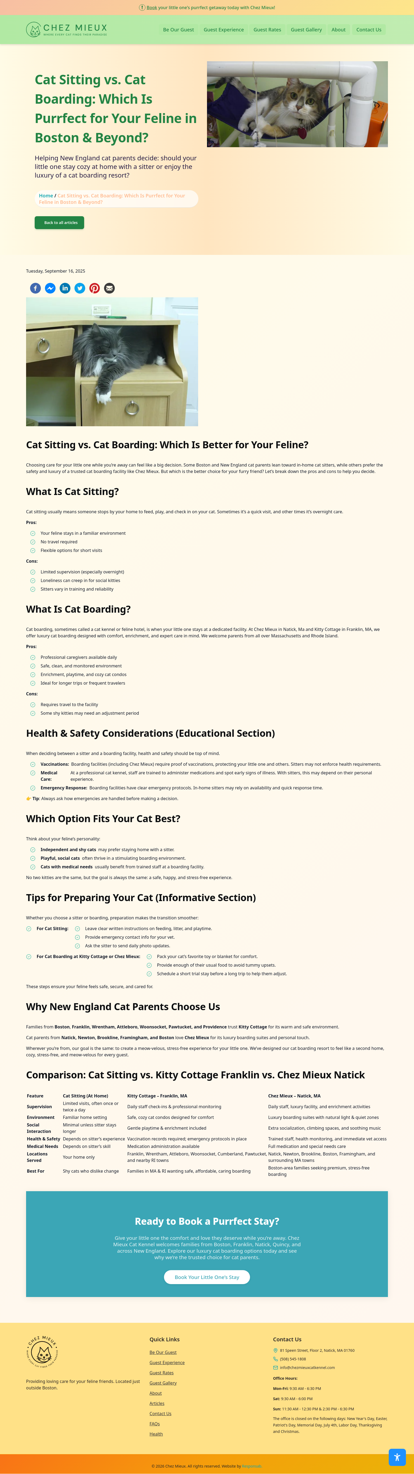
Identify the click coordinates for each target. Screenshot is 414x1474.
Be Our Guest (178, 29)
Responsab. (252, 1466)
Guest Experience (224, 29)
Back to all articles (61, 222)
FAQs (154, 1424)
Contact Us (368, 29)
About (339, 29)
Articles (156, 1403)
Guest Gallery (306, 29)
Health (156, 1434)
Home (46, 195)
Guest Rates (267, 29)
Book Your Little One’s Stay (207, 1277)
